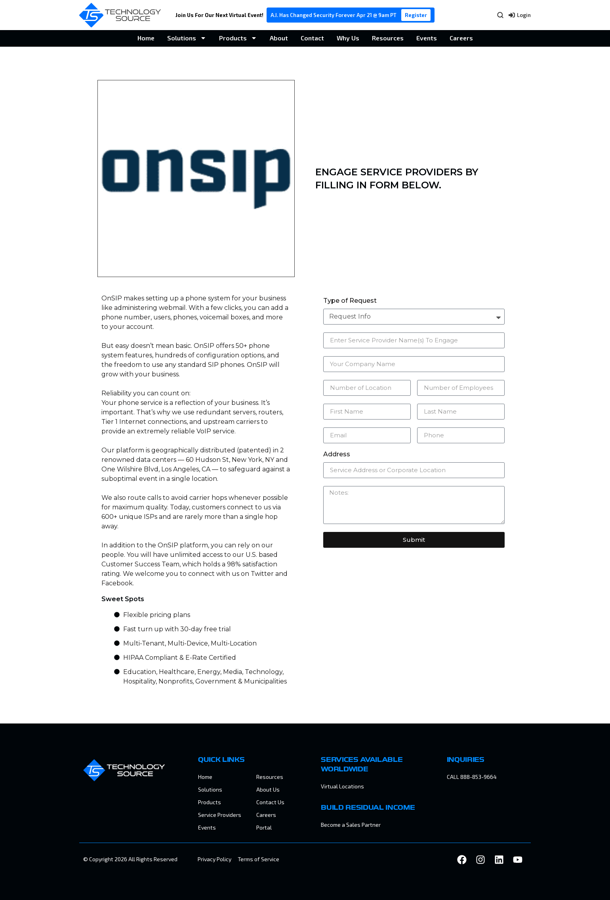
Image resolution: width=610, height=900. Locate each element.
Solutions (186, 38)
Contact (312, 38)
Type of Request (350, 301)
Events (426, 38)
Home (145, 38)
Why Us (348, 38)
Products (238, 38)
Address (336, 454)
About (279, 38)
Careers (461, 38)
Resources (388, 38)
